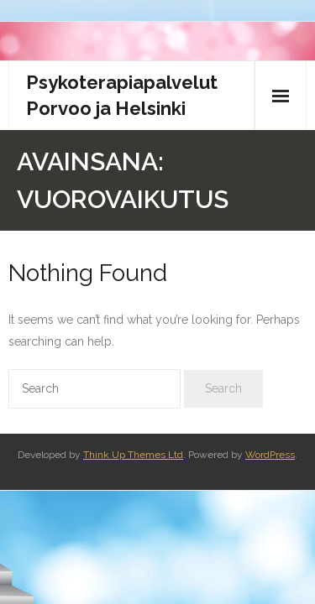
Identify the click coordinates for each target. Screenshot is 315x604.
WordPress (270, 455)
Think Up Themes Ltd (133, 455)
